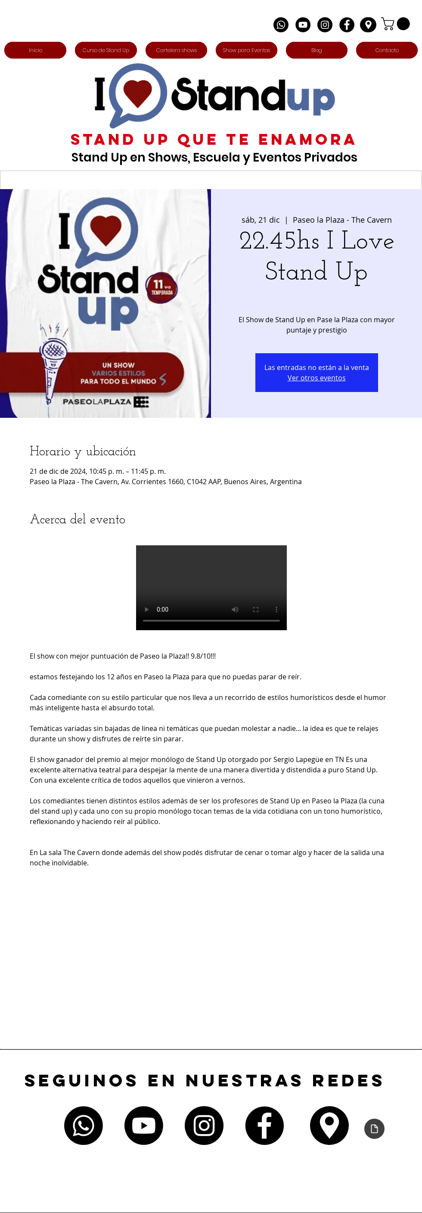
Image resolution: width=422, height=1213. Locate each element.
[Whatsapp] (281, 24)
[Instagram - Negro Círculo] (324, 24)
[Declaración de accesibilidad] (374, 1129)
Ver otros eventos (317, 378)
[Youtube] (143, 1125)
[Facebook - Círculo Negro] (346, 24)
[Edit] (368, 24)
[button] (397, 23)
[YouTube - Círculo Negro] (302, 24)
